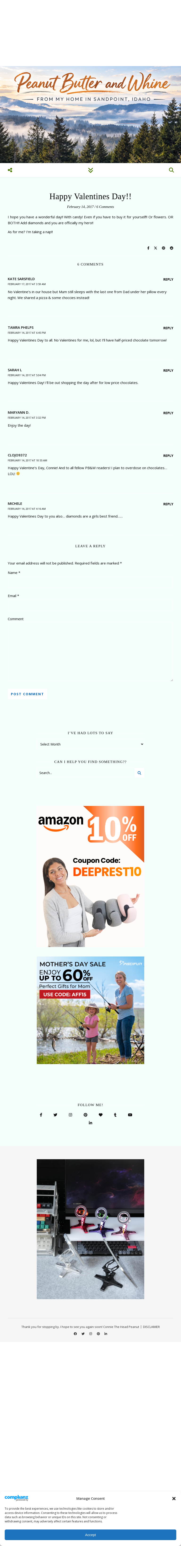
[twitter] (83, 1333)
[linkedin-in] (105, 1333)
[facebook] (76, 1333)
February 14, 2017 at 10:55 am (27, 460)
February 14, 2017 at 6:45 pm (27, 332)
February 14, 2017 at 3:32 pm (27, 417)
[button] (174, 1498)
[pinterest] (99, 1333)
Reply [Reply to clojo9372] (168, 455)
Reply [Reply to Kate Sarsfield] (168, 279)
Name (14, 572)
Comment (16, 618)
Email (13, 595)
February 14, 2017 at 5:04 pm (27, 375)
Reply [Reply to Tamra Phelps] (168, 328)
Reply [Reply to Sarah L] (168, 370)
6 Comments (105, 207)
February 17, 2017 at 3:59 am (27, 284)
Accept (90, 1535)
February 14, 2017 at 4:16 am (27, 508)
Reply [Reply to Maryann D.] (168, 413)
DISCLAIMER (151, 1327)
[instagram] (91, 1333)
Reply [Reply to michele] (168, 504)
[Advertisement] (90, 33)
